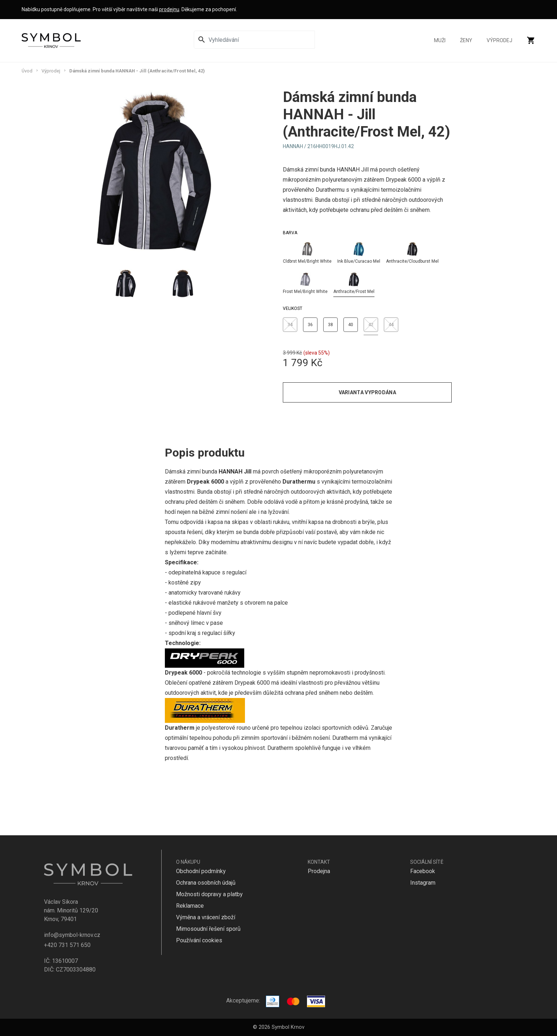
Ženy (466, 41)
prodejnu (169, 9)
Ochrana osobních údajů (206, 882)
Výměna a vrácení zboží (205, 917)
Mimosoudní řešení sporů (208, 928)
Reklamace (190, 905)
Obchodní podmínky (201, 871)
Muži (440, 41)
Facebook (422, 871)
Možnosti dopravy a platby (209, 894)
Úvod (27, 71)
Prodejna (319, 871)
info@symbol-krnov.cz (72, 934)
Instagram (422, 882)
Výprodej (499, 41)
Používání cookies (199, 940)
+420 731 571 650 (67, 945)
